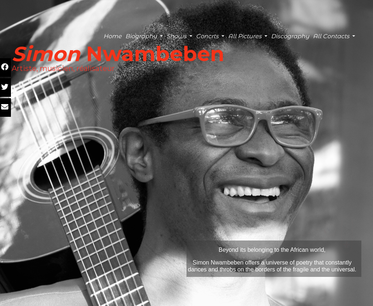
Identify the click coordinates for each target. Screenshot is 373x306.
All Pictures (245, 36)
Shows (177, 36)
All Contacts (332, 36)
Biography (141, 36)
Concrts (208, 36)
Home (112, 36)
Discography (290, 36)
